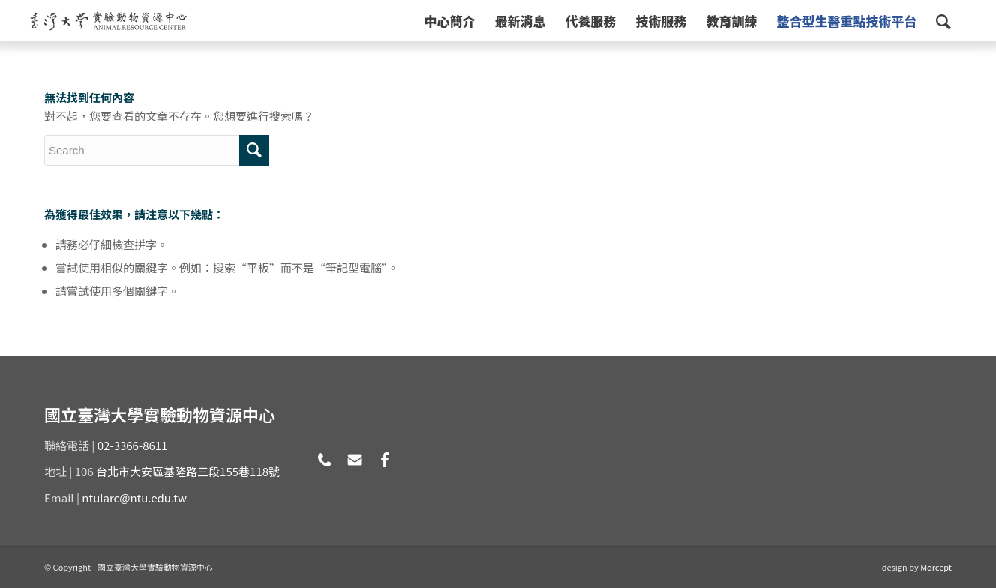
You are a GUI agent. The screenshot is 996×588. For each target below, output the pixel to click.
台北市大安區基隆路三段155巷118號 (188, 471)
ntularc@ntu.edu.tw (134, 498)
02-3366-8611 (133, 445)
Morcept (936, 567)
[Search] (943, 20)
